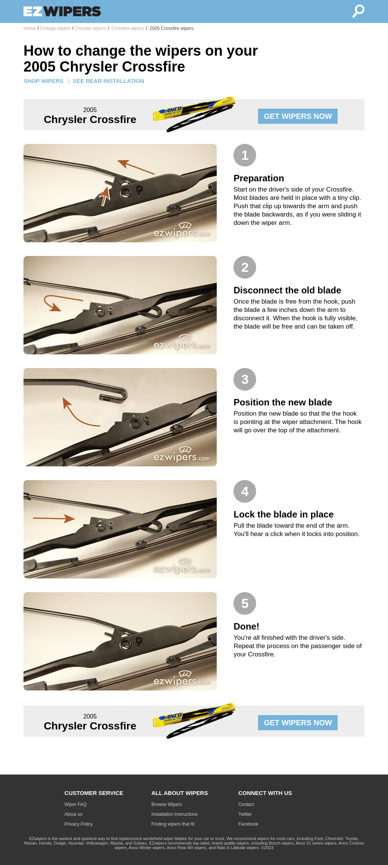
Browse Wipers (167, 804)
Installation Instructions (175, 814)
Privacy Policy (78, 824)
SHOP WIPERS (43, 81)
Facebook (248, 824)
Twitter (245, 814)
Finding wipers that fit (173, 824)
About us (73, 814)
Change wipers (55, 28)
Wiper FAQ (75, 804)
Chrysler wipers (90, 28)
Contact (246, 804)
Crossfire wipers (127, 28)
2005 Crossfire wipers (170, 28)
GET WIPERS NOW (298, 116)
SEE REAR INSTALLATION (108, 81)
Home (29, 28)
